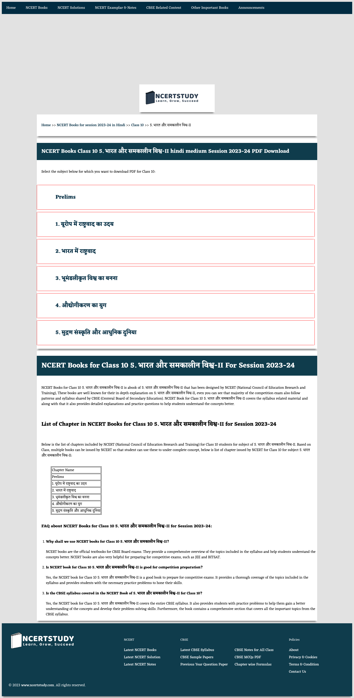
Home (11, 8)
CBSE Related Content (163, 8)
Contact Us (297, 672)
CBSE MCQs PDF (248, 657)
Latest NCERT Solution (142, 657)
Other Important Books (209, 8)
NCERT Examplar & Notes (115, 8)
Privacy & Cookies (303, 657)
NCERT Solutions (71, 8)
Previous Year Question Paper (204, 664)
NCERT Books (37, 8)
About (294, 650)
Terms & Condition (304, 664)
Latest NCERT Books (140, 650)
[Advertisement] (177, 49)
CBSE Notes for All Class (254, 650)
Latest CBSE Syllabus (197, 650)
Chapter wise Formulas (253, 664)
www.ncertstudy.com (37, 685)
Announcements (251, 8)
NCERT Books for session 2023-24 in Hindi (91, 125)
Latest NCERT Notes (140, 664)
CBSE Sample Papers (196, 657)
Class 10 (137, 125)
